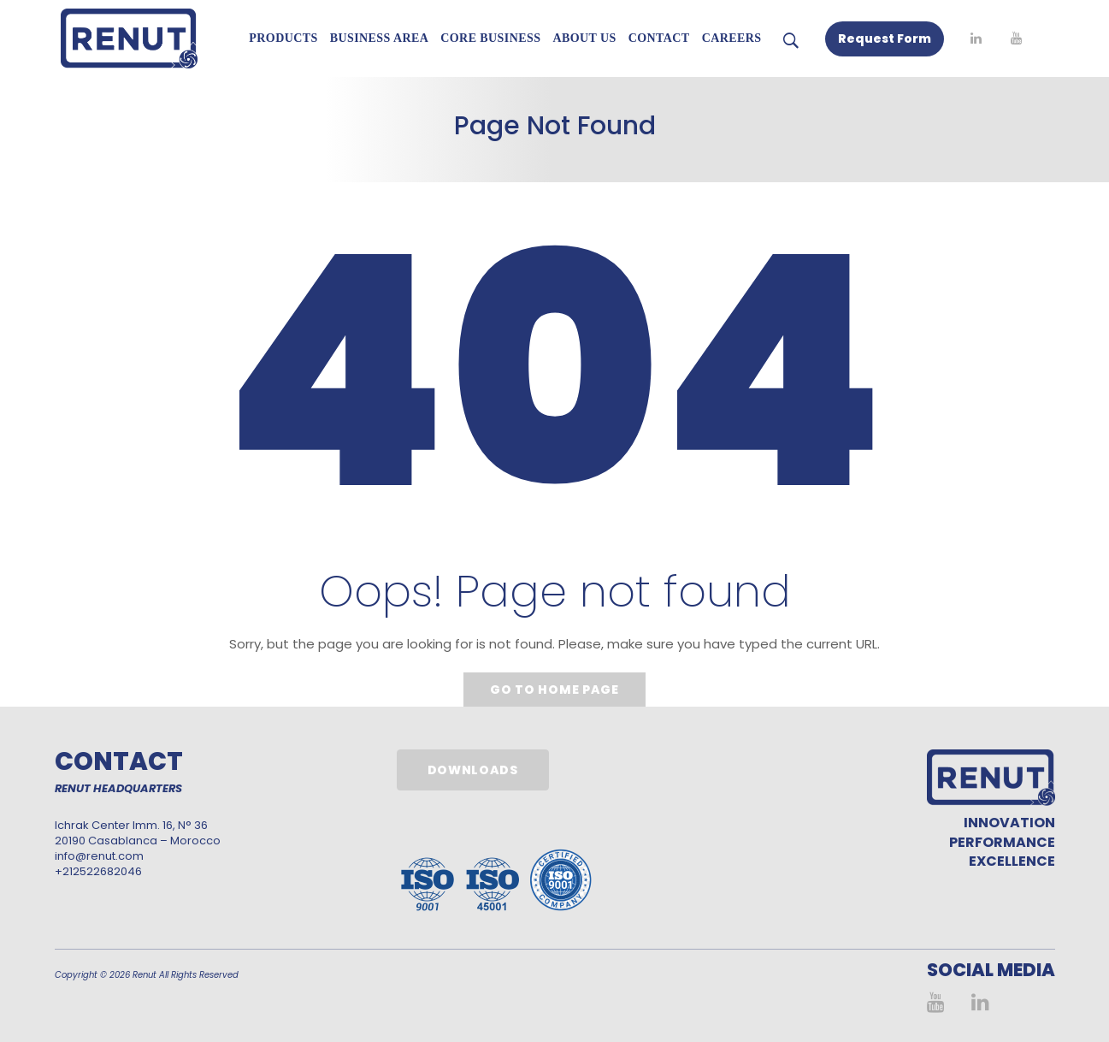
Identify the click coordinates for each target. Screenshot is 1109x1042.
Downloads (473, 770)
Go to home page (554, 689)
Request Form (884, 38)
